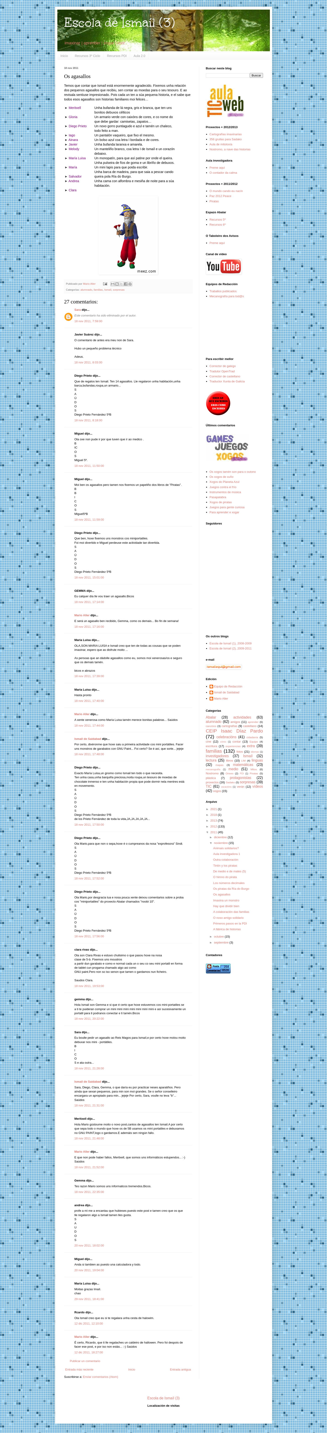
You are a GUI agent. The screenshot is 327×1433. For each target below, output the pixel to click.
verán (241, 786)
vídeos (258, 786)
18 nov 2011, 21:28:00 (89, 1068)
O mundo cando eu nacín (226, 191)
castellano (250, 726)
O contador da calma (223, 172)
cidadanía (252, 737)
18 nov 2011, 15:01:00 (89, 577)
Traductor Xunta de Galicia (227, 381)
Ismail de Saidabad (87, 739)
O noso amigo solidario (228, 917)
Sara (77, 309)
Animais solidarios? (226, 848)
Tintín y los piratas (225, 865)
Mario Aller (82, 615)
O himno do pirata (225, 877)
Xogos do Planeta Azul (224, 482)
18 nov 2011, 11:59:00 (89, 519)
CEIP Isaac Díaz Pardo (234, 730)
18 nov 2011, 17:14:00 (89, 602)
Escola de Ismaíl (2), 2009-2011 (231, 648)
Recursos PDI (117, 56)
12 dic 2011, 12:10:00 (88, 1323)
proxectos (212, 782)
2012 (214, 826)
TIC (209, 786)
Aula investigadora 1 (226, 854)
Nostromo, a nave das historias (230, 149)
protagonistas (240, 778)
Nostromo (212, 773)
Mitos (253, 769)
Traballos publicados (223, 291)
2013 (214, 820)
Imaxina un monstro (226, 900)
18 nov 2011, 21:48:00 (89, 1138)
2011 (214, 832)
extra (251, 746)
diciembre (221, 837)
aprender (253, 721)
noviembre (221, 843)
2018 (214, 815)
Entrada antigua (180, 1369)
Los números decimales (229, 883)
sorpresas (119, 289)
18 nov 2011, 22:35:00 (89, 1192)
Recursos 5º (218, 219)
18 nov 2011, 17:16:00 (89, 626)
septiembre (221, 942)
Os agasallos (221, 894)
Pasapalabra (218, 497)
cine (208, 741)
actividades (242, 717)
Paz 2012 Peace (220, 196)
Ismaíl (107, 289)
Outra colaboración (225, 859)
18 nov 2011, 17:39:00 (89, 676)
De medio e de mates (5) (229, 871)
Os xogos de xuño (222, 477)
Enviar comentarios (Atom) (100, 1377)
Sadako (230, 782)
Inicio (64, 56)
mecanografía (213, 769)
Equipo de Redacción (228, 686)
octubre (219, 936)
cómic (223, 742)
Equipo (254, 741)
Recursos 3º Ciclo (87, 56)
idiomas (255, 752)
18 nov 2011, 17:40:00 (89, 701)
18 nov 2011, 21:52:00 (89, 1167)
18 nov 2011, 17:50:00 (89, 824)
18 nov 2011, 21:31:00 (89, 1105)
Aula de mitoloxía (221, 144)
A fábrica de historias (227, 929)
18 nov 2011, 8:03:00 (88, 362)
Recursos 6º (218, 224)
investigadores (217, 756)
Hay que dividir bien (226, 906)
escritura (211, 746)
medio (233, 769)
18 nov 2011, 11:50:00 (89, 466)
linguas (257, 760)
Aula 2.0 (139, 56)
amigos (235, 722)
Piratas (214, 201)
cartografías (229, 726)
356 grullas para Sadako (226, 139)
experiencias (233, 746)
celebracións (226, 737)
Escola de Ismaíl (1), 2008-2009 (231, 643)
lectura (211, 760)
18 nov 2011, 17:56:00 (89, 936)
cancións (211, 726)
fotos (240, 751)
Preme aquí (217, 167)
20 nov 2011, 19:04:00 (89, 1270)
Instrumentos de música (225, 492)
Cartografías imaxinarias (226, 134)
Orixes (229, 773)
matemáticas (243, 765)
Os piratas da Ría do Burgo (231, 888)
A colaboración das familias (231, 912)
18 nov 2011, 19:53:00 (89, 986)
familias (98, 289)
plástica (211, 778)
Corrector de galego (223, 366)
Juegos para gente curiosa (227, 507)
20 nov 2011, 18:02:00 (89, 1245)
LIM (243, 760)
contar (236, 741)
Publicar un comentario (85, 1361)
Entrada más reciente (79, 1369)
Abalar (211, 717)
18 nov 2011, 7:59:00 (88, 321)
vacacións (226, 787)
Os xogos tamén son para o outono (233, 471)
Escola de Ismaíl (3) (119, 22)
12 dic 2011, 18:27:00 (88, 1352)
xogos (217, 791)
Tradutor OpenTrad (222, 371)
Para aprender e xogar (224, 512)
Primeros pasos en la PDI (230, 923)
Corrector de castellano (225, 376)
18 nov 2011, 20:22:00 (89, 1018)
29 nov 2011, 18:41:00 (89, 1299)
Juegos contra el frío (223, 487)
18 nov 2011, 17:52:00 (89, 878)
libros (229, 760)
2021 (214, 809)
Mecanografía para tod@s (227, 296)
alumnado (86, 289)
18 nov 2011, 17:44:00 (89, 725)
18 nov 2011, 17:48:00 (89, 754)
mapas (219, 764)
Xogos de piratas (221, 502)
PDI (242, 773)
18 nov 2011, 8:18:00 (88, 420)
